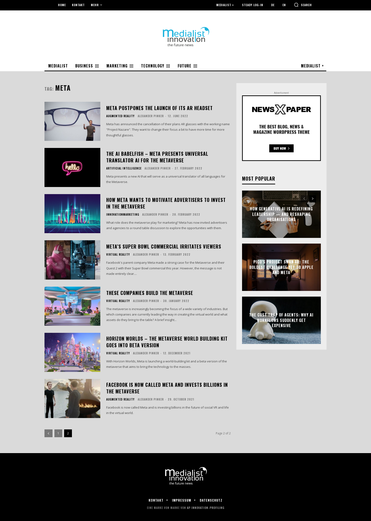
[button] (303, 4)
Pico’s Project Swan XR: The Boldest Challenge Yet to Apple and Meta (281, 267)
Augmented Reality (120, 116)
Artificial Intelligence (123, 168)
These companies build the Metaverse (149, 292)
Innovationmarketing (122, 214)
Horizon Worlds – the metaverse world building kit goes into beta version (167, 342)
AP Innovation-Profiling (205, 508)
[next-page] (312, 199)
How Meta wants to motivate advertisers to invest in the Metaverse (166, 203)
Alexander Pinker (151, 116)
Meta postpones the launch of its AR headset (159, 107)
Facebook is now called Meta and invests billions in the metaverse (167, 388)
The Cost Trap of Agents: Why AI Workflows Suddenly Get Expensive (281, 320)
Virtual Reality (118, 254)
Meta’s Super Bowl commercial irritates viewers (163, 246)
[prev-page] (48, 433)
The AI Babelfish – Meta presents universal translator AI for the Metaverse (157, 157)
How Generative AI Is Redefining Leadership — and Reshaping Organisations (281, 214)
